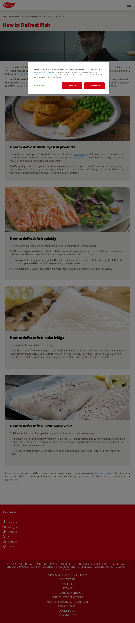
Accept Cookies (94, 85)
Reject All (72, 85)
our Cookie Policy (45, 72)
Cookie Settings (39, 85)
